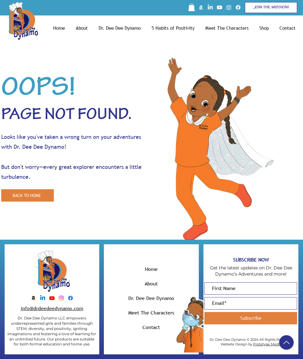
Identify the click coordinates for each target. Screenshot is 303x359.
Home (151, 269)
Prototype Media (267, 344)
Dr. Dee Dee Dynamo (151, 298)
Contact (151, 327)
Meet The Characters (151, 312)
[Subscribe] (250, 318)
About (151, 283)
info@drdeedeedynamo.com (52, 308)
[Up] (286, 342)
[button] (191, 7)
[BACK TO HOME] (27, 195)
